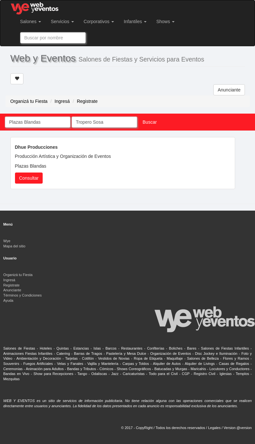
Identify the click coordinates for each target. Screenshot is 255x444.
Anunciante (229, 89)
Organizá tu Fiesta (29, 101)
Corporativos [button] (99, 21)
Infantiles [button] (135, 21)
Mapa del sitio (14, 246)
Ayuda (8, 300)
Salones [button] (30, 21)
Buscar (150, 122)
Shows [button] (165, 21)
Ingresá (62, 101)
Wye (6, 241)
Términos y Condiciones (22, 295)
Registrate (87, 101)
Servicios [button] (62, 21)
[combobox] (53, 37)
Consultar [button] (29, 178)
